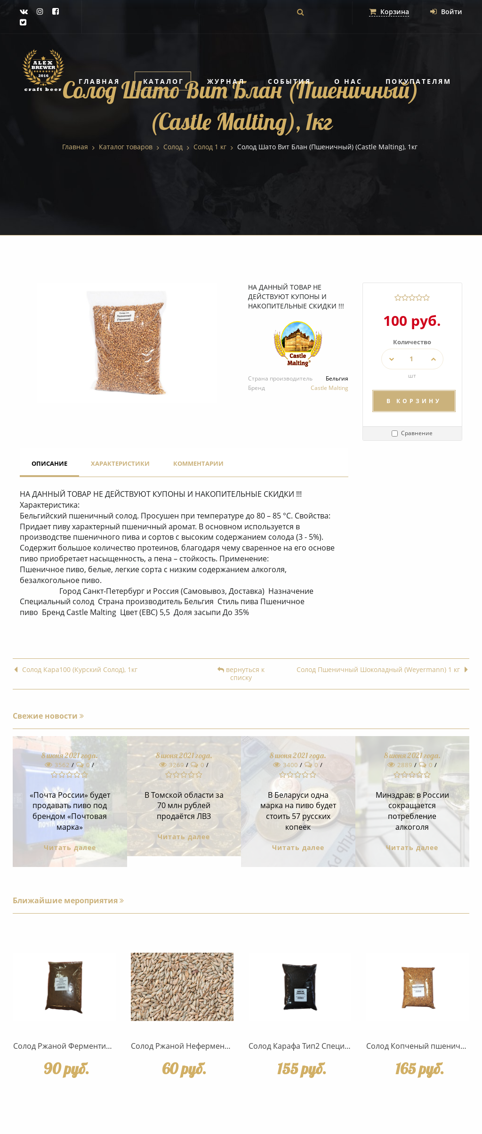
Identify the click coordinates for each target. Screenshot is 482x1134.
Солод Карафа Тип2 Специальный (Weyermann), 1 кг (344, 1046)
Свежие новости (48, 716)
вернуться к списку (241, 674)
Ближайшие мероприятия (68, 900)
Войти (446, 11)
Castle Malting (329, 388)
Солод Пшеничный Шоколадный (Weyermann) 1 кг (382, 670)
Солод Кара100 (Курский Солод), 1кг (75, 670)
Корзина (389, 11)
